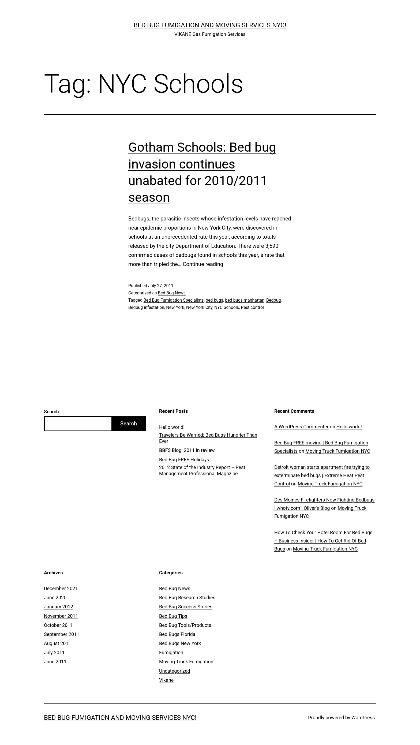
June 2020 (55, 597)
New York (175, 307)
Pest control (252, 307)
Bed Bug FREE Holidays (184, 459)
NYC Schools (226, 307)
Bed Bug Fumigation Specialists (174, 300)
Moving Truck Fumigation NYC (337, 451)
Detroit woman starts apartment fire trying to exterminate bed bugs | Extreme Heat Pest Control (322, 475)
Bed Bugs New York (180, 643)
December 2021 (61, 588)
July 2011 (54, 652)
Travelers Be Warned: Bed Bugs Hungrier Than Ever (208, 438)
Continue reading (203, 264)
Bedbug (273, 300)
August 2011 (57, 643)
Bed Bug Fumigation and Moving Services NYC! (210, 25)
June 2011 (55, 661)
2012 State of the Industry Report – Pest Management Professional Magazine (202, 470)
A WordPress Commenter (301, 426)
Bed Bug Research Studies (187, 597)
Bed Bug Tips (173, 616)
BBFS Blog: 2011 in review (187, 450)
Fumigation (171, 652)
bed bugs (214, 300)
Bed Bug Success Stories (185, 606)
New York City (199, 307)
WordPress (363, 717)
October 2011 (58, 625)
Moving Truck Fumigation (186, 661)
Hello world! (172, 427)
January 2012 (58, 606)
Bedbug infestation (146, 307)
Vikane (166, 680)
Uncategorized (174, 671)
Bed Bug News (171, 292)
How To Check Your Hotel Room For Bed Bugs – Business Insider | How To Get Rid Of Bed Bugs (323, 541)
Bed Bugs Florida (177, 634)
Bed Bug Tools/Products (185, 625)
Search (51, 411)
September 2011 (61, 634)
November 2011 (61, 616)
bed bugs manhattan (244, 300)
